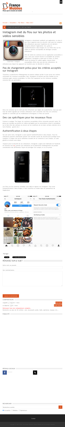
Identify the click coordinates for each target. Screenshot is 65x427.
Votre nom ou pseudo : (10, 265)
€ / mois (15, 305)
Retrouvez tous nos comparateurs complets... (17, 308)
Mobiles (15, 410)
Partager (5, 254)
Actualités (13, 22)
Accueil (5, 22)
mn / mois (16, 303)
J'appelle (5, 303)
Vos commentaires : (9, 270)
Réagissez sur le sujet (13, 260)
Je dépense (6, 305)
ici (14, 146)
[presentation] (16, 290)
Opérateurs (23, 410)
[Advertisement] (32, 15)
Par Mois (21, 22)
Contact (33, 418)
